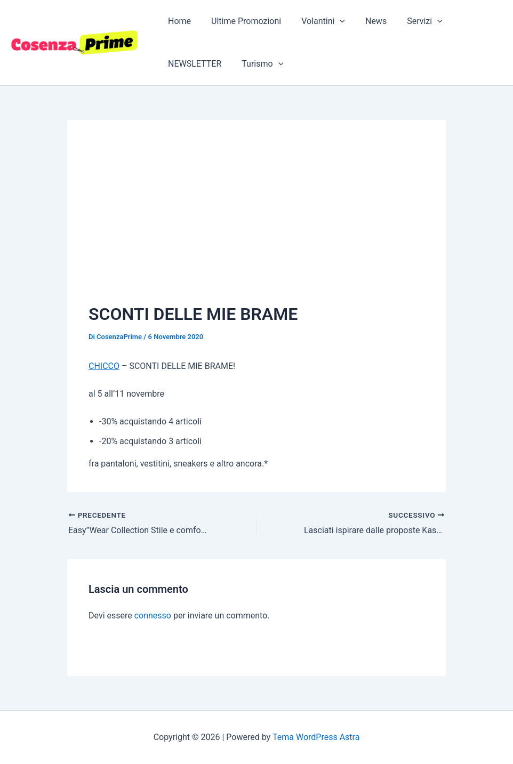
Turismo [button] (257, 64)
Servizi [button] (410, 21)
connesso (152, 615)
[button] (331, 21)
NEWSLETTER (193, 64)
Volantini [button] (315, 21)
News (364, 21)
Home (177, 21)
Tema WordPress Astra (315, 737)
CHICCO (104, 366)
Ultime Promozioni (241, 21)
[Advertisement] (256, 221)
